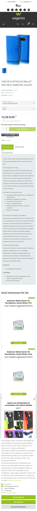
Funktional (7, 491)
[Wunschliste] (23, 24)
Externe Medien (9, 488)
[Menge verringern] (7, 130)
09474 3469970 (12, 1)
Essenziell (7, 484)
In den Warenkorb (22, 129)
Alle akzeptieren (18, 497)
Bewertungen (19, 147)
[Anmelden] (33, 24)
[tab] (7, 147)
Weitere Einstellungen (8, 493)
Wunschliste (6, 140)
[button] (18, 136)
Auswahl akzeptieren (18, 507)
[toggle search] (18, 24)
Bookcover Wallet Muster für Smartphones (18, 302)
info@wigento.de (27, 1)
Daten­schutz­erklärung (14, 480)
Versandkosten (17, 121)
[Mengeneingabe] (3, 129)
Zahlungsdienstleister (11, 486)
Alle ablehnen (18, 502)
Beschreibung (7, 147)
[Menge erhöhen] (7, 128)
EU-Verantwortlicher (7, 152)
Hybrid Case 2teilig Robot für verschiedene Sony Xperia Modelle (18, 404)
